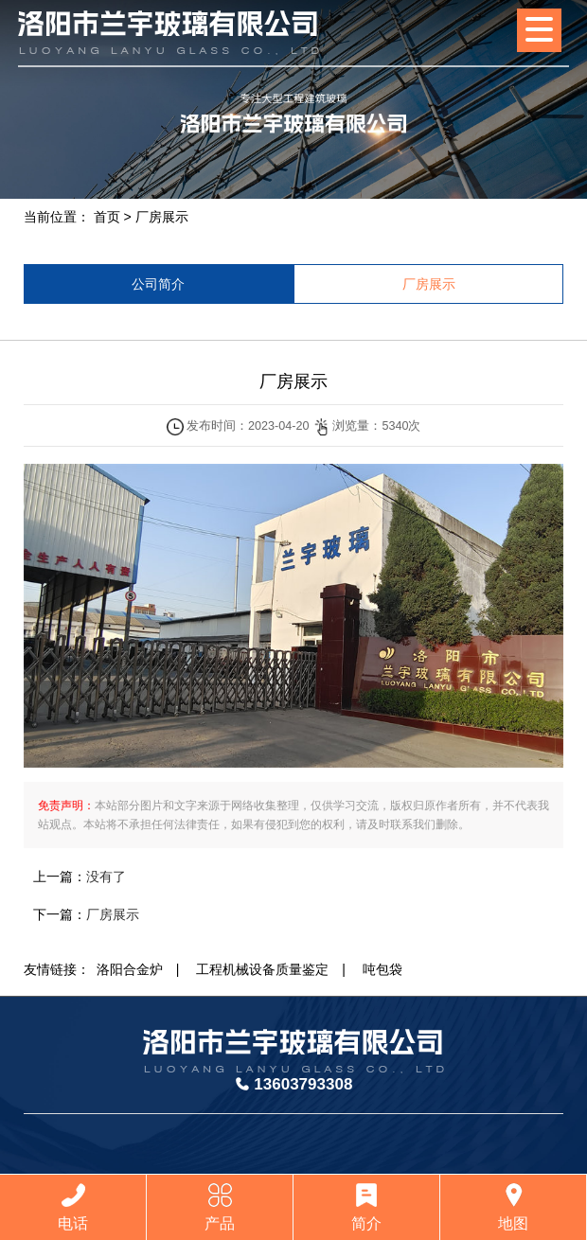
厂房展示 (161, 216)
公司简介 (158, 284)
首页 (107, 216)
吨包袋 (382, 969)
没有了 (106, 876)
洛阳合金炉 (130, 969)
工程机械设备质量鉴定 (262, 969)
